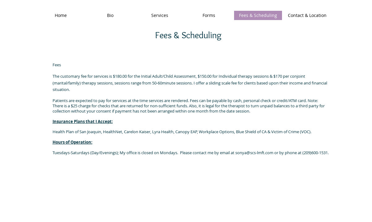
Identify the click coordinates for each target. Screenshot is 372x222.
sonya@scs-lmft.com (254, 152)
